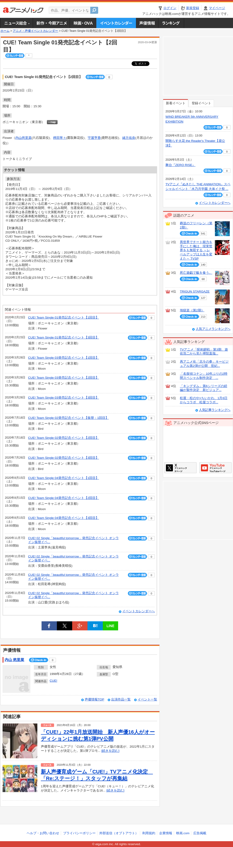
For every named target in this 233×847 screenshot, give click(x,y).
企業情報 (165, 833)
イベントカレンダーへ (138, 611)
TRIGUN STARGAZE (195, 291)
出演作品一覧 (121, 699)
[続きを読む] (110, 751)
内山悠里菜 (23, 138)
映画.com (182, 833)
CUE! (53, 680)
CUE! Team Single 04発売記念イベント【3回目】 (63, 518)
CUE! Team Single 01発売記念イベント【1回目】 (63, 317)
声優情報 (147, 23)
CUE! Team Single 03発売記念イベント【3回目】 (63, 397)
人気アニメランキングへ (213, 329)
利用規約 (148, 833)
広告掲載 (199, 833)
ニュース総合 (16, 23)
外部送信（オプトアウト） (118, 833)
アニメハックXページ (180, 467)
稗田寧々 (59, 138)
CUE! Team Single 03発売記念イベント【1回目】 (63, 357)
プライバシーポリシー (79, 833)
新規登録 (192, 8)
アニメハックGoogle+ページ (215, 467)
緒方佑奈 (128, 138)
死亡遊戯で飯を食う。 (196, 272)
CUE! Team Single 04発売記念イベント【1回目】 (63, 478)
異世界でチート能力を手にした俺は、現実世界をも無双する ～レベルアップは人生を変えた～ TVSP (196, 250)
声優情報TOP (94, 699)
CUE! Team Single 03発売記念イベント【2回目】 (63, 377)
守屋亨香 (94, 138)
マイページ (217, 8)
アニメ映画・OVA (83, 23)
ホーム (5, 31)
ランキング (171, 23)
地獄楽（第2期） (192, 310)
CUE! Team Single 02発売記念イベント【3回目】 (63, 457)
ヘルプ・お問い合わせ (43, 833)
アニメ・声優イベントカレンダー (116, 23)
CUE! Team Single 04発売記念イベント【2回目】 (63, 498)
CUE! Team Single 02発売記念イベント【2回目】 (63, 438)
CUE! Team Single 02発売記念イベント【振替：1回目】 (68, 418)
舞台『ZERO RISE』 (180, 165)
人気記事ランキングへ (214, 410)
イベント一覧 (147, 699)
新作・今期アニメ (51, 23)
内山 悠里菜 (14, 660)
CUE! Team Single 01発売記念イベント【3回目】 (63, 337)
